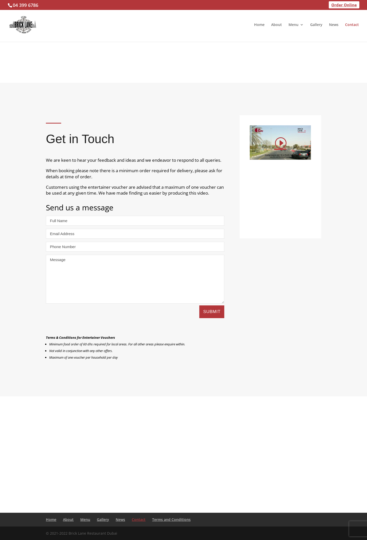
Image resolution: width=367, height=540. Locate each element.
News (333, 25)
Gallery (316, 25)
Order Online (344, 4)
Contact (352, 25)
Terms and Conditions (171, 519)
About (276, 25)
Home (259, 25)
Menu (293, 25)
